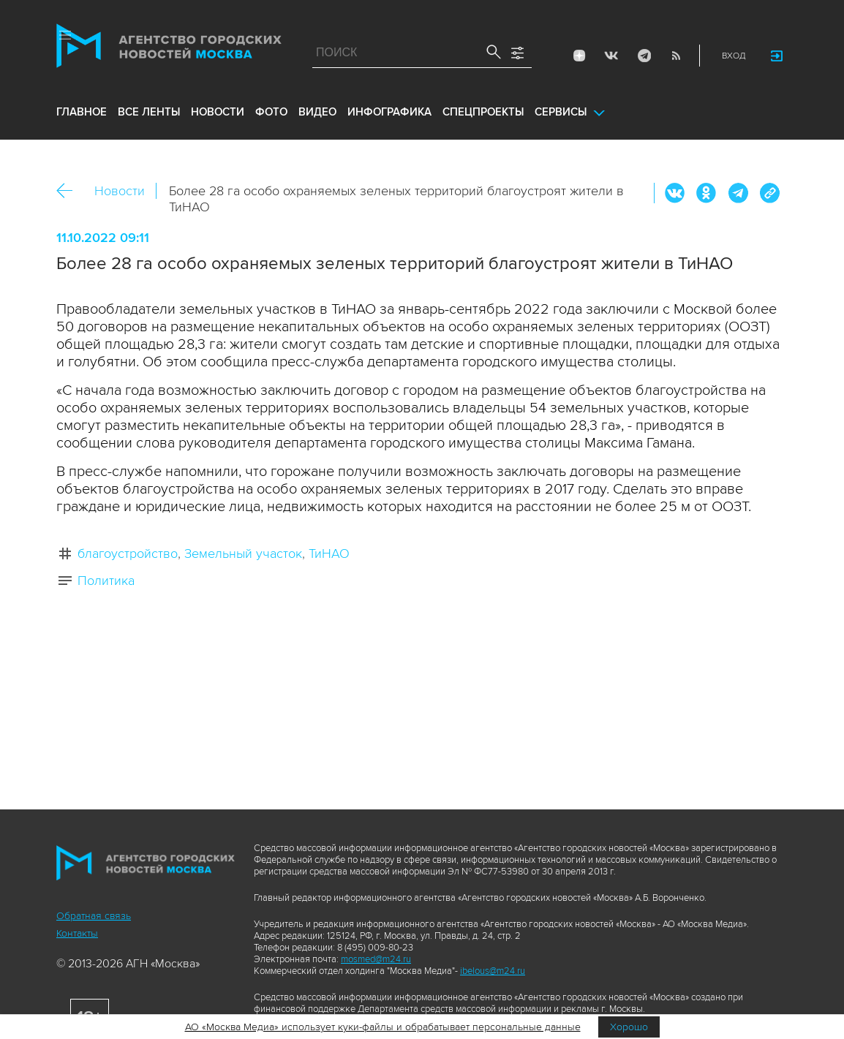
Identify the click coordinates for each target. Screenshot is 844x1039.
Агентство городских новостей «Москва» (169, 49)
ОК (706, 193)
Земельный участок (243, 553)
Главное (81, 111)
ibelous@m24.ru (492, 971)
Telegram (644, 56)
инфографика (389, 111)
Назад (69, 191)
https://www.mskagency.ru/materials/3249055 (769, 193)
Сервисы (561, 111)
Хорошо (629, 1027)
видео (317, 111)
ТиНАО (329, 553)
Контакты (77, 933)
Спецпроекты (483, 111)
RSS (676, 56)
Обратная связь (93, 916)
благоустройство (128, 553)
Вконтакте (675, 193)
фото (271, 111)
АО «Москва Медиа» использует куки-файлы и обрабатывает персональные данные (383, 1027)
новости (217, 111)
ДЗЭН (579, 56)
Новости (119, 191)
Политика (106, 581)
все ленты (149, 111)
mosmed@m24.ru (376, 959)
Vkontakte (611, 56)
